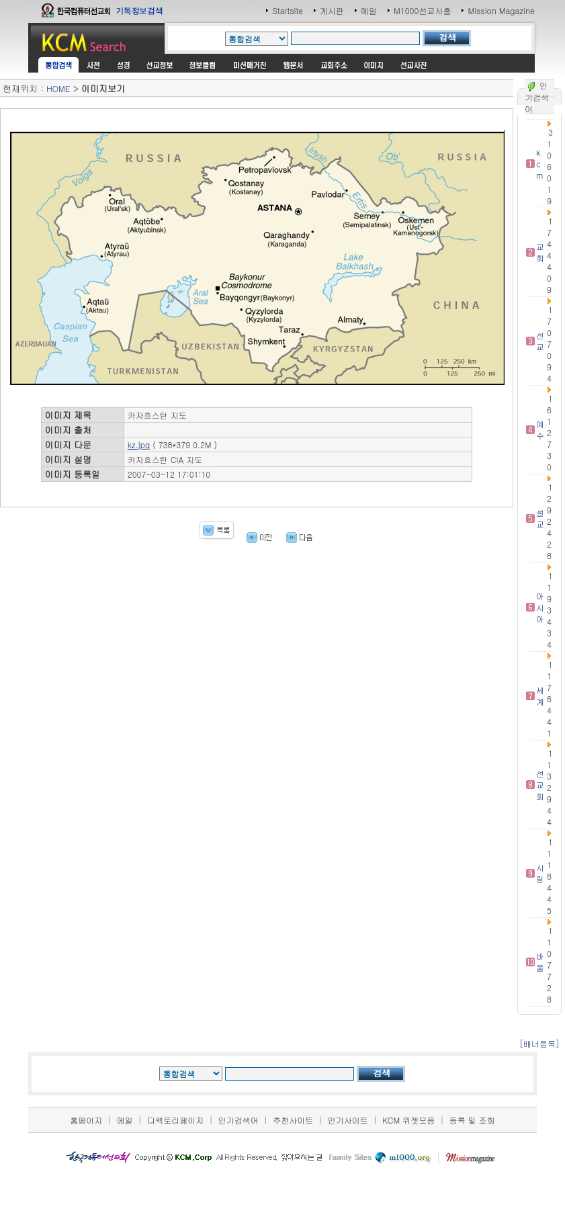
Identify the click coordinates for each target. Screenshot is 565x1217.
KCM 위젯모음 (408, 1120)
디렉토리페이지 (175, 1120)
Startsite (287, 10)
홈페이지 (86, 1120)
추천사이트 (293, 1120)
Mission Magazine (501, 10)
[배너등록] (539, 1043)
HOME (58, 88)
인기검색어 (238, 1120)
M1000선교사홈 (422, 10)
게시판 (332, 10)
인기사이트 (348, 1120)
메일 (369, 10)
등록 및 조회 (472, 1120)
